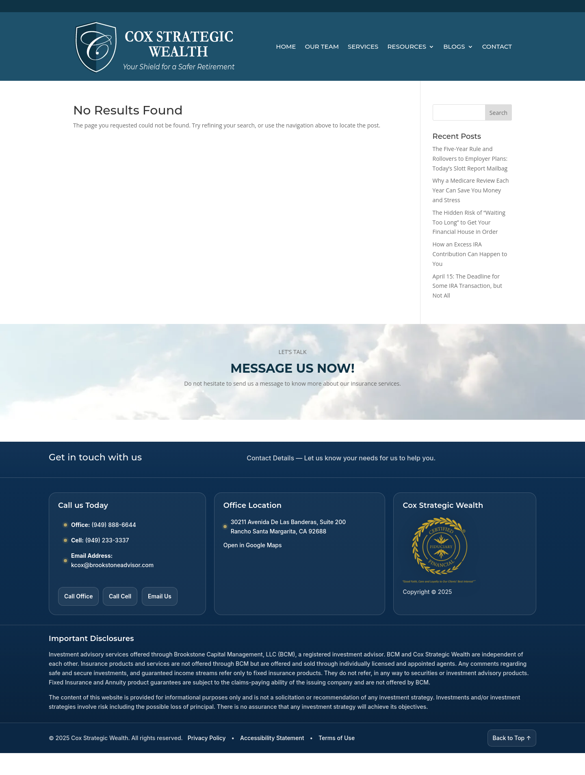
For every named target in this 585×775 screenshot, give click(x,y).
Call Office (78, 596)
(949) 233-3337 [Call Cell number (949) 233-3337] (107, 540)
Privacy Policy (207, 737)
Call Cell (120, 596)
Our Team (322, 46)
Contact (497, 46)
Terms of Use (336, 737)
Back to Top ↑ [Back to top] (512, 737)
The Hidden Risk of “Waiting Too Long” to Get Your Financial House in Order (469, 222)
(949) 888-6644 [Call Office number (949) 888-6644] (113, 524)
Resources (406, 46)
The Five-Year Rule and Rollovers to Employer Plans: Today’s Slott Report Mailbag (470, 158)
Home (286, 46)
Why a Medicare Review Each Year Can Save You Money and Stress (471, 190)
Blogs (454, 46)
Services (363, 46)
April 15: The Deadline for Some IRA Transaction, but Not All (468, 286)
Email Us (159, 596)
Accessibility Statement (272, 737)
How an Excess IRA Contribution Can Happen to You (470, 254)
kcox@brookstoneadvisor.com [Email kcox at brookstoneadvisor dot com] (112, 564)
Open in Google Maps (252, 545)
